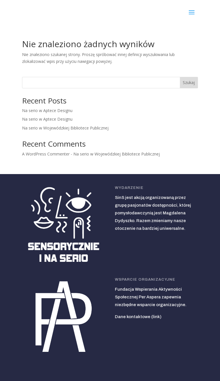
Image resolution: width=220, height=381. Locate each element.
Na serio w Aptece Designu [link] (47, 110)
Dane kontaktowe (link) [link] (138, 316)
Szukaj (189, 82)
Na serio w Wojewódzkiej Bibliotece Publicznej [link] (65, 128)
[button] (191, 11)
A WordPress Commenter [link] (46, 154)
